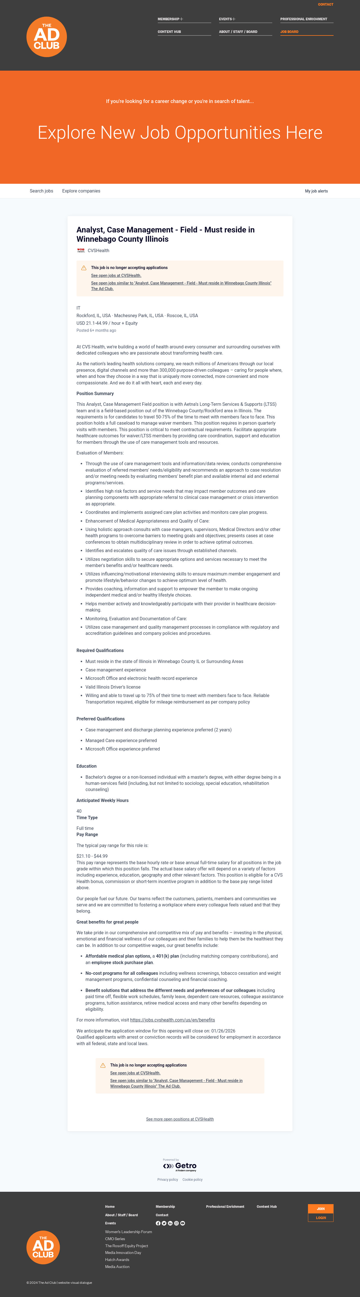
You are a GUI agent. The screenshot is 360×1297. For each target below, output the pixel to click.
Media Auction (117, 1266)
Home (109, 1206)
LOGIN (321, 1217)
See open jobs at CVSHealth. (116, 275)
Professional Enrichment (303, 19)
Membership (170, 20)
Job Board (289, 31)
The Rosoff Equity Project (126, 1245)
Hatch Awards (117, 1259)
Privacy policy (168, 1180)
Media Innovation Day (123, 1252)
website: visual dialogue (75, 1282)
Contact (326, 4)
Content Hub (169, 31)
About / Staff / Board (238, 31)
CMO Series (115, 1238)
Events (227, 20)
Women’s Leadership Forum (128, 1231)
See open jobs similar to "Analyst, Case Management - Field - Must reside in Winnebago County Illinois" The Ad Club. (181, 286)
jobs (41, 191)
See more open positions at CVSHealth (180, 1119)
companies (81, 191)
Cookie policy (192, 1180)
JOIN (321, 1208)
